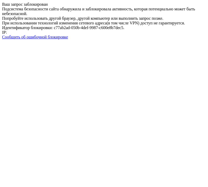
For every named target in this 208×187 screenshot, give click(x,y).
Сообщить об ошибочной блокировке (35, 37)
